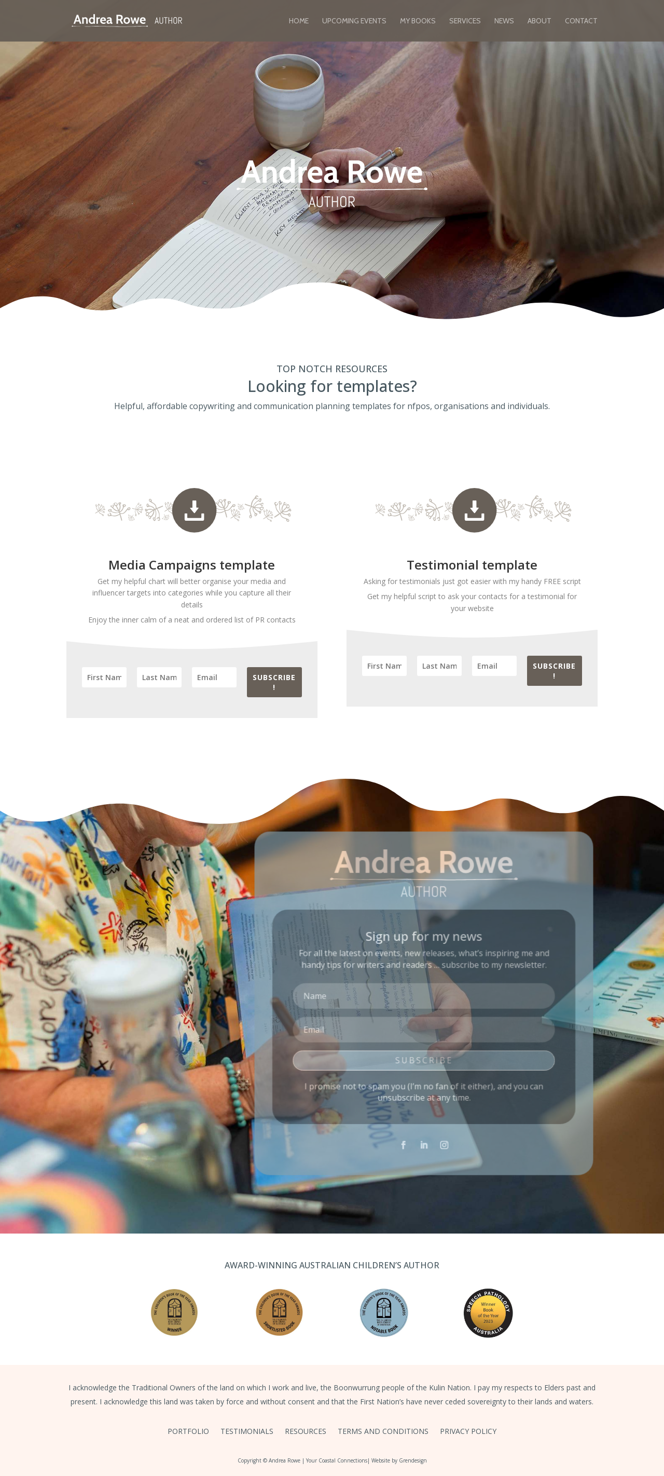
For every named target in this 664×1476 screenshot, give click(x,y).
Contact (581, 21)
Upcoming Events (354, 21)
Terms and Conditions (383, 1432)
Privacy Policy (468, 1432)
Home (299, 21)
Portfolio (188, 1432)
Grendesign (413, 1460)
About (539, 21)
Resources (305, 1432)
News (504, 21)
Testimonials (246, 1432)
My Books (418, 21)
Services (465, 21)
